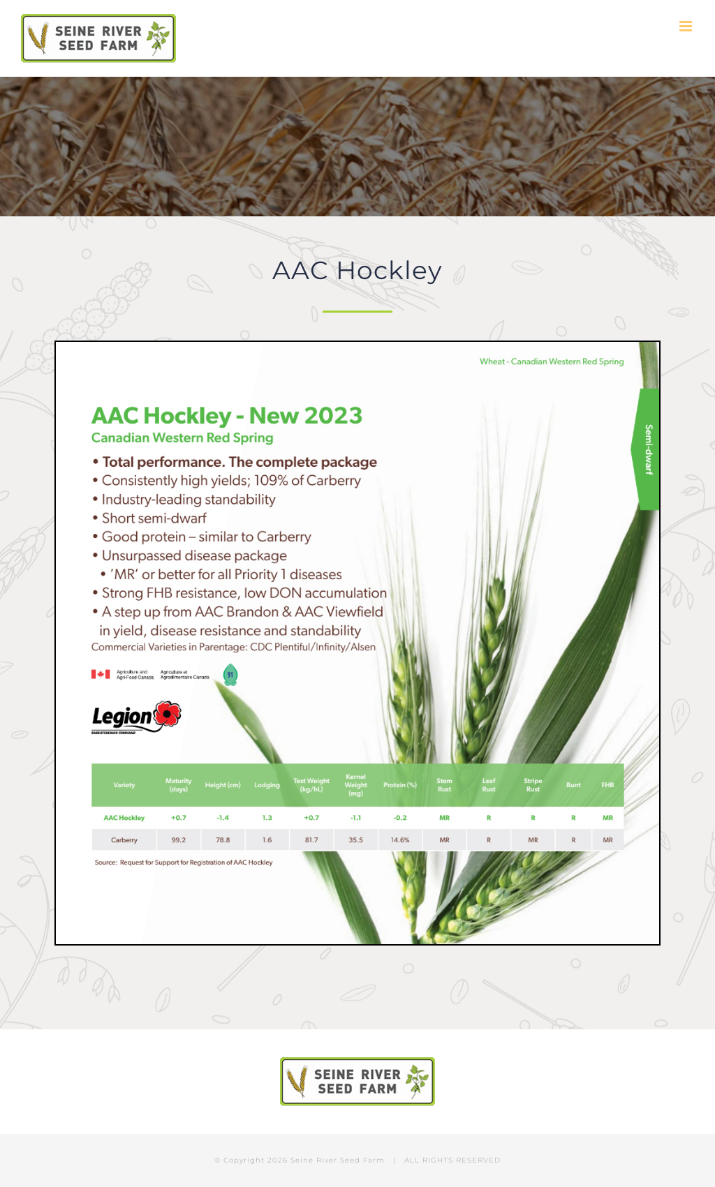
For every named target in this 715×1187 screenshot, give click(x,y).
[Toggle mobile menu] (686, 26)
